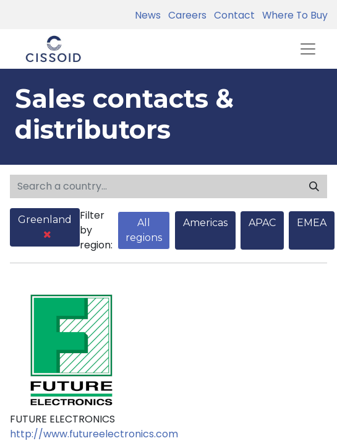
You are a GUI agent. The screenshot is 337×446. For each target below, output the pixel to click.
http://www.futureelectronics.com (94, 434)
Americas (205, 223)
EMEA (311, 223)
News (148, 15)
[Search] (314, 186)
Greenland (45, 226)
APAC (262, 223)
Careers (185, 15)
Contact (232, 15)
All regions (144, 230)
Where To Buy (292, 15)
